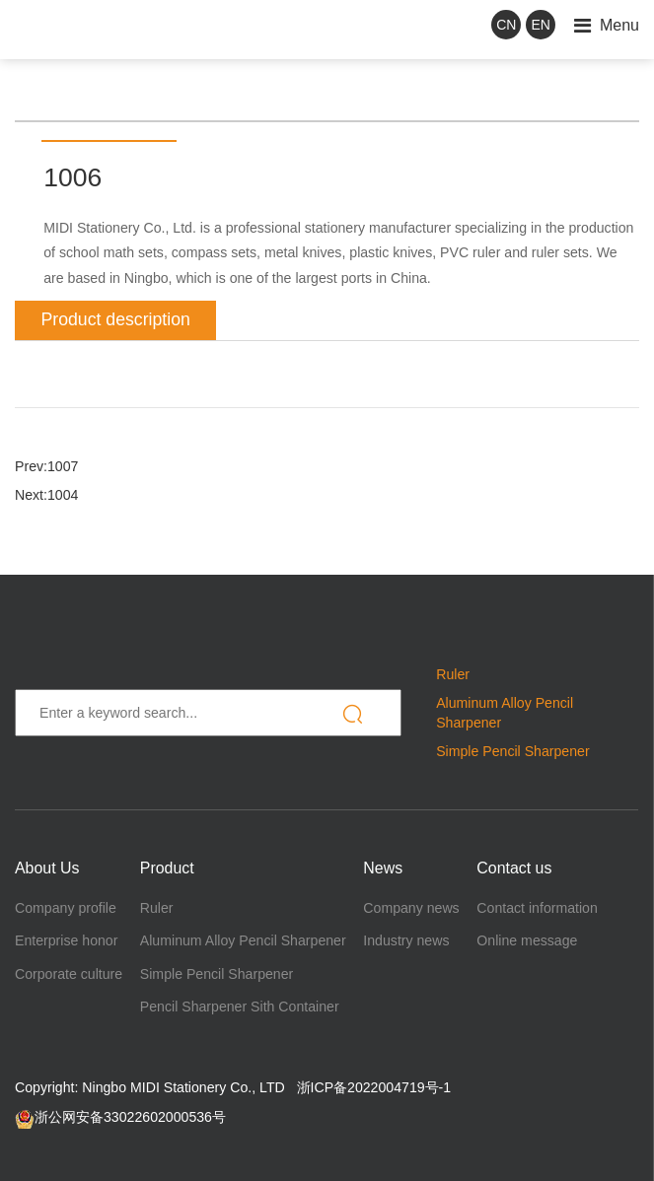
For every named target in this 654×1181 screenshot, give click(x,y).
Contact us (513, 868)
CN (506, 25)
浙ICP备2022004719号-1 (374, 1087)
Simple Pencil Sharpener (512, 751)
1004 (62, 495)
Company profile (65, 908)
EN (541, 25)
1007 (62, 466)
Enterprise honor (66, 940)
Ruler (453, 674)
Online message (526, 940)
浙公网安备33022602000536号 (120, 1117)
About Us (47, 868)
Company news (411, 908)
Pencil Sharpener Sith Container (239, 1006)
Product (167, 868)
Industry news (406, 940)
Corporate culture (68, 974)
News (382, 868)
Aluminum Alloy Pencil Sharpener (243, 940)
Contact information (536, 908)
